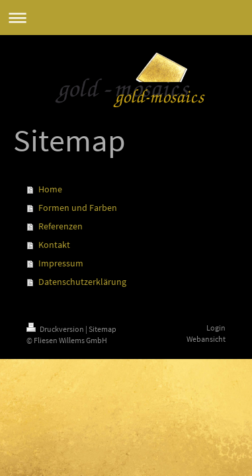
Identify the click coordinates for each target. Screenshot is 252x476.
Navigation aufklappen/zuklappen (126, 17)
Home (50, 189)
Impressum (60, 263)
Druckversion (55, 329)
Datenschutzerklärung (82, 282)
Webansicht (206, 339)
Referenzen (60, 226)
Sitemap (102, 329)
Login (216, 328)
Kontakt (54, 245)
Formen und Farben (77, 208)
